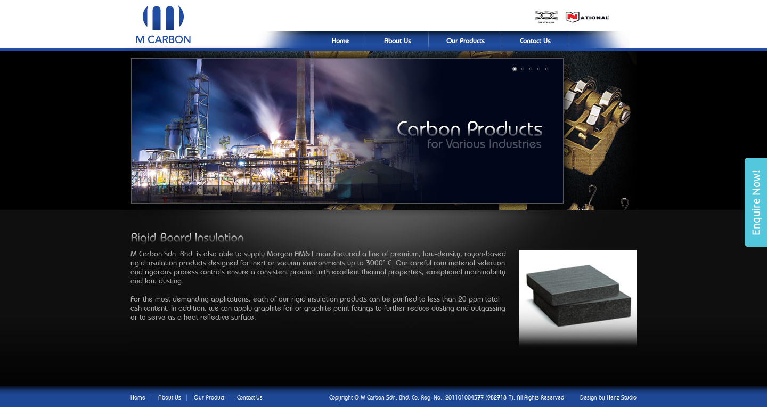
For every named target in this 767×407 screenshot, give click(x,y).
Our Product (209, 398)
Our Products (465, 41)
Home (340, 41)
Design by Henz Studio (608, 398)
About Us (397, 41)
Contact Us (535, 41)
